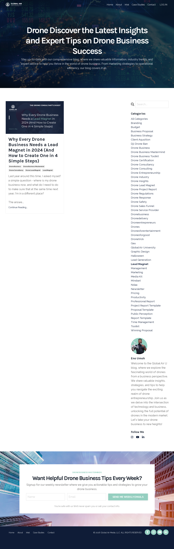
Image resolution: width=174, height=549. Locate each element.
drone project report (144, 192)
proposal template (143, 318)
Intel (127, 4)
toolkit (135, 336)
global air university (144, 253)
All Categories (140, 119)
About (119, 4)
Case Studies (138, 4)
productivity (139, 305)
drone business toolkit (145, 158)
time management (143, 331)
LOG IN (163, 4)
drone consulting (142, 171)
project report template (146, 314)
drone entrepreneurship (146, 175)
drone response (141, 201)
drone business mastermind (33, 168)
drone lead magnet (33, 172)
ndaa (134, 292)
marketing (137, 279)
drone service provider (145, 214)
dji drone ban (139, 145)
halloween (138, 262)
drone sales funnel (143, 210)
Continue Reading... (17, 209)
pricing (135, 301)
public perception (142, 323)
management (139, 275)
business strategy (142, 136)
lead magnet (48, 172)
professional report (143, 310)
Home (110, 4)
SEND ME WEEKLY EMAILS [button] (127, 507)
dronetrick (137, 245)
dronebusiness (140, 218)
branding (136, 123)
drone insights (140, 184)
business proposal (142, 132)
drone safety (139, 205)
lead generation (141, 266)
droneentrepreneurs (144, 227)
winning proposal (142, 340)
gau (133, 249)
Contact (151, 4)
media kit (137, 284)
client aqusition (141, 140)
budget (136, 127)
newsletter (138, 297)
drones (135, 231)
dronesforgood (140, 240)
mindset (136, 288)
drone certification (142, 162)
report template (141, 327)
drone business (15, 168)
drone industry (140, 179)
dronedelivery (140, 223)
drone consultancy (16, 172)
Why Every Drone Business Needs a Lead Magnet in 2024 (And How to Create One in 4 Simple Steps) (34, 151)
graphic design (140, 258)
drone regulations (142, 197)
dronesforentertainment (146, 236)
